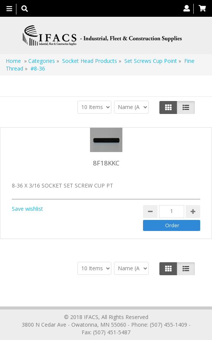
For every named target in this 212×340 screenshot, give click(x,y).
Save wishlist (27, 208)
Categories (41, 60)
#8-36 (38, 68)
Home (13, 60)
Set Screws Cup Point (150, 60)
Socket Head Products (89, 60)
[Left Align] (168, 107)
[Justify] (186, 107)
